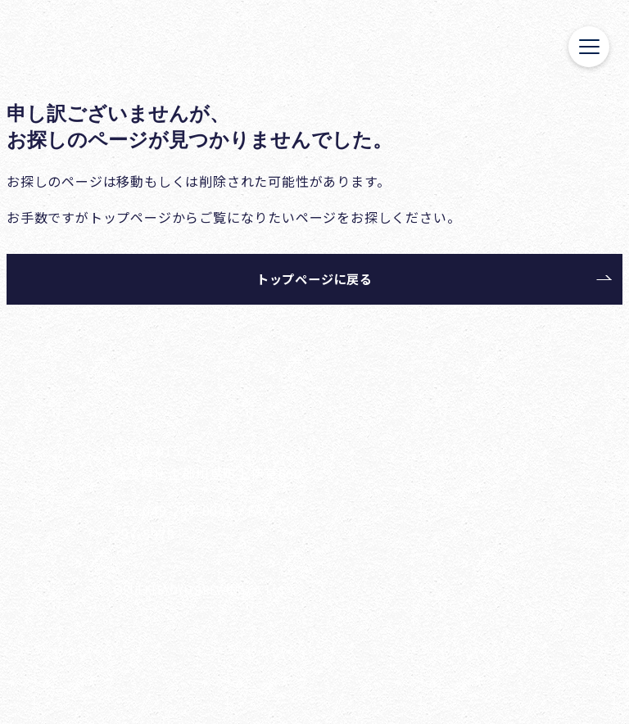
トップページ (130, 217)
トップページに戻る (314, 278)
